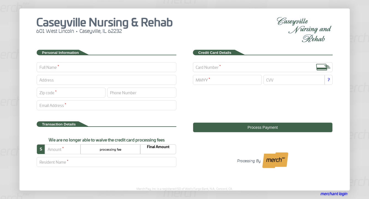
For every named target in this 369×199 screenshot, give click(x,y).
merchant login (333, 193)
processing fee (110, 149)
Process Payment (262, 127)
